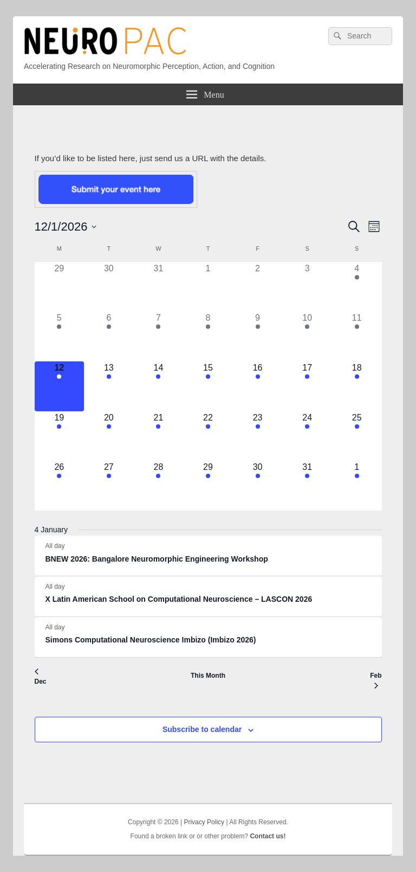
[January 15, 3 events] (208, 386)
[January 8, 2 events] (208, 336)
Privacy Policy (204, 822)
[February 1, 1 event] (357, 486)
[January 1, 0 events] (208, 287)
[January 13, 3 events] (109, 386)
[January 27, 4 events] (109, 486)
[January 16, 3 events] (258, 386)
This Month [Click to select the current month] (208, 675)
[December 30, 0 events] (109, 287)
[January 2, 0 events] (258, 287)
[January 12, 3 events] (59, 386)
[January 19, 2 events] (59, 436)
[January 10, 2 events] (307, 336)
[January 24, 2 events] (307, 436)
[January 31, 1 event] (307, 486)
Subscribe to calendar (202, 729)
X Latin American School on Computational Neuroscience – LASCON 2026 (179, 599)
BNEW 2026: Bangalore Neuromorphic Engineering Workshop (157, 559)
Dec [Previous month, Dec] (41, 677)
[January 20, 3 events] (109, 436)
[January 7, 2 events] (159, 336)
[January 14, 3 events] (159, 386)
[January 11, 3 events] (357, 336)
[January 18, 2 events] (357, 386)
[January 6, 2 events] (109, 336)
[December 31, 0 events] (159, 287)
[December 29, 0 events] (59, 287)
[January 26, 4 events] (59, 486)
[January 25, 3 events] (357, 436)
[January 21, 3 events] (159, 436)
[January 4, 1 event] (357, 287)
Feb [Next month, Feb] (375, 680)
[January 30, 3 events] (258, 486)
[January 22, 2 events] (208, 436)
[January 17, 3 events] (307, 386)
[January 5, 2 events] (59, 336)
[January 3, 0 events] (307, 287)
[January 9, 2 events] (258, 336)
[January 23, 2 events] (258, 436)
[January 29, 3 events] (208, 486)
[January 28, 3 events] (159, 486)
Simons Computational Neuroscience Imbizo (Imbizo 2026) (151, 639)
